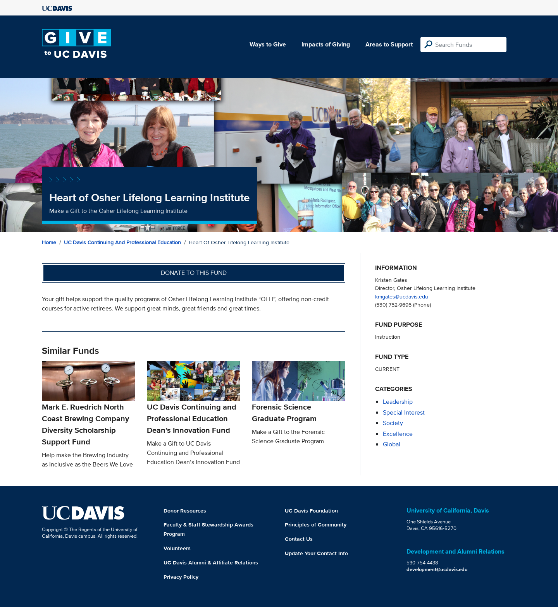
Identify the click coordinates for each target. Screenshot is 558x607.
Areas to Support (389, 44)
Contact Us (299, 539)
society (393, 422)
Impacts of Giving (325, 44)
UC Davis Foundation (311, 510)
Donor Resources (185, 510)
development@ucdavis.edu (437, 569)
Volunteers (177, 548)
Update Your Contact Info (316, 553)
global (391, 444)
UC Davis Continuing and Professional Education (122, 242)
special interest (404, 412)
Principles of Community (315, 524)
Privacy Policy (181, 577)
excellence (398, 433)
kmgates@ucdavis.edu (401, 296)
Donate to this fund (194, 272)
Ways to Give (268, 44)
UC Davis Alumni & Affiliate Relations (211, 562)
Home (49, 242)
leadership (398, 401)
